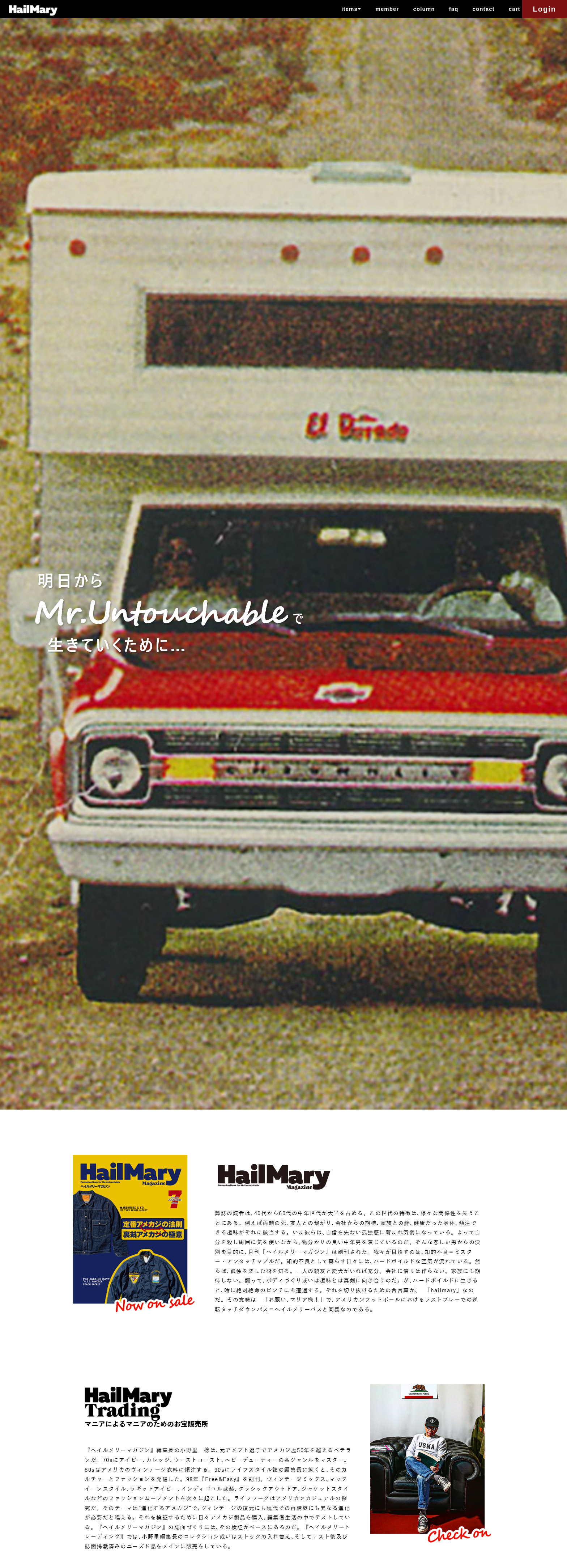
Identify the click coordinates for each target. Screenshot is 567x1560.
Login (544, 9)
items (351, 8)
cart (514, 9)
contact (484, 9)
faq (454, 9)
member (387, 9)
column (424, 9)
